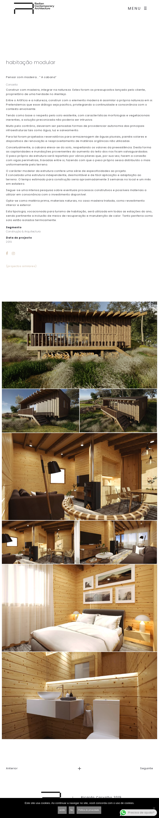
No (71, 810)
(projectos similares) (21, 266)
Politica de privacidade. (89, 810)
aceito (62, 810)
